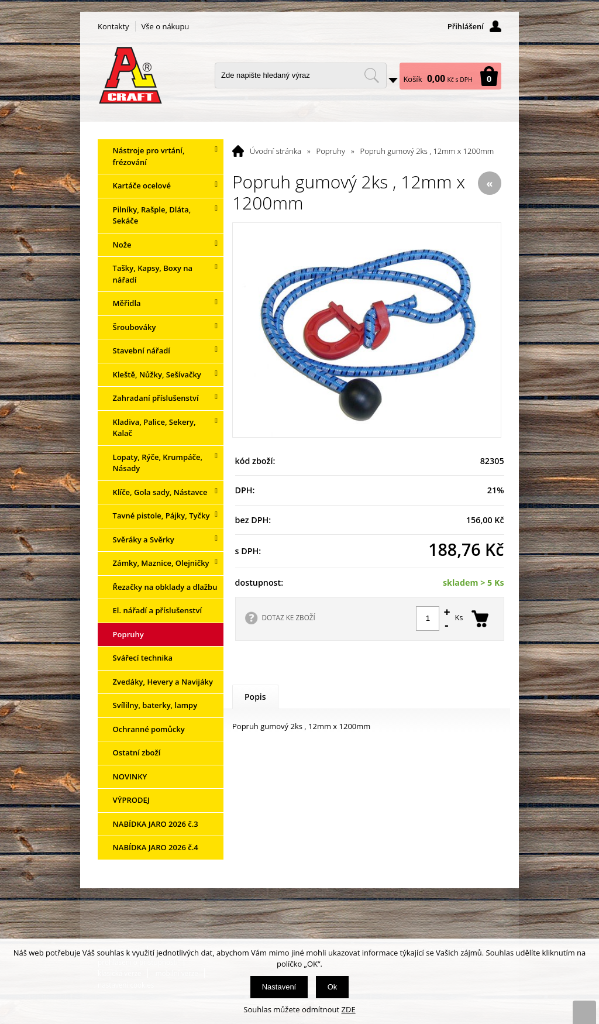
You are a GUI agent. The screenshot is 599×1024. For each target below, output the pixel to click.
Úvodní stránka (275, 151)
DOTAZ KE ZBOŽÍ (288, 617)
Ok (333, 986)
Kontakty (113, 26)
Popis (255, 696)
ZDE (349, 1009)
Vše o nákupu (166, 26)
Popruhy (330, 151)
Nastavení (279, 986)
